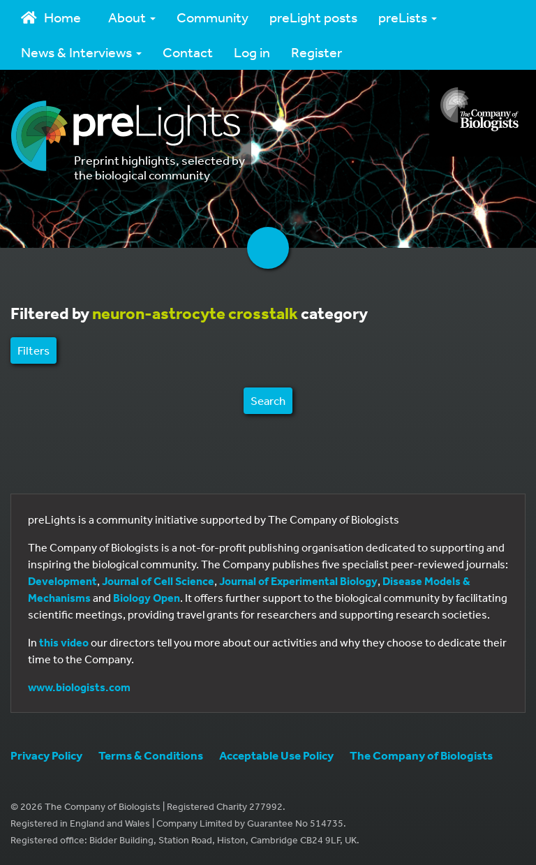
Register (316, 52)
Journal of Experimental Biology (298, 581)
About (132, 17)
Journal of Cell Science (158, 581)
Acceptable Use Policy (276, 755)
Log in (252, 52)
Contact (188, 52)
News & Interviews (81, 52)
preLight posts (313, 17)
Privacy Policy (46, 755)
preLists (407, 17)
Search (268, 400)
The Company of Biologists (421, 755)
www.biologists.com (79, 687)
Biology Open (146, 598)
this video (64, 642)
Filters (33, 350)
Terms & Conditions (150, 755)
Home (51, 17)
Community (212, 17)
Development (62, 581)
